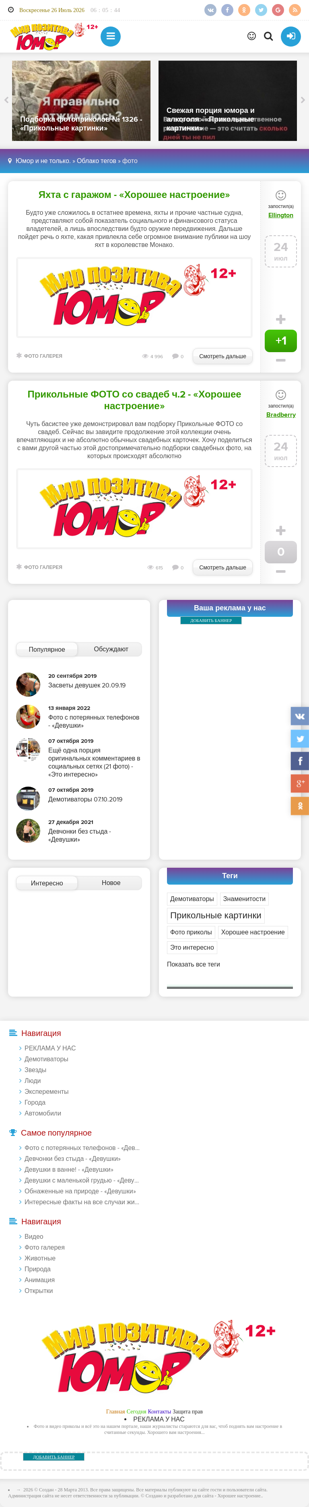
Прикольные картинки (216, 915)
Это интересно (192, 948)
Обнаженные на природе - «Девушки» (80, 1191)
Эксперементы (47, 1092)
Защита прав (188, 1412)
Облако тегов (96, 161)
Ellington (280, 215)
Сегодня (136, 1412)
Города (35, 1103)
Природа (38, 1269)
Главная (115, 1412)
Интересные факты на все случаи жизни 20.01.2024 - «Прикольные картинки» (83, 1202)
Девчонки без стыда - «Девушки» (73, 1159)
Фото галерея (43, 356)
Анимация (40, 1280)
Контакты (159, 1412)
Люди (33, 1081)
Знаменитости (244, 899)
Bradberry (281, 415)
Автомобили (43, 1113)
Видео (34, 1237)
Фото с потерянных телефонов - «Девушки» (83, 1148)
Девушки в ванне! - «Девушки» (69, 1170)
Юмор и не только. (43, 161)
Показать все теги (193, 964)
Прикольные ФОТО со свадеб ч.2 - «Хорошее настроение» (134, 400)
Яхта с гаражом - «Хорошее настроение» (135, 195)
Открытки (39, 1291)
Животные (40, 1258)
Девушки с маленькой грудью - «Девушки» (83, 1181)
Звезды (35, 1070)
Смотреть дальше (222, 356)
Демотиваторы (192, 899)
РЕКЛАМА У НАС (50, 1048)
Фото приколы (191, 932)
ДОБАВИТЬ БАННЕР (211, 620)
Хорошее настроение (253, 932)
